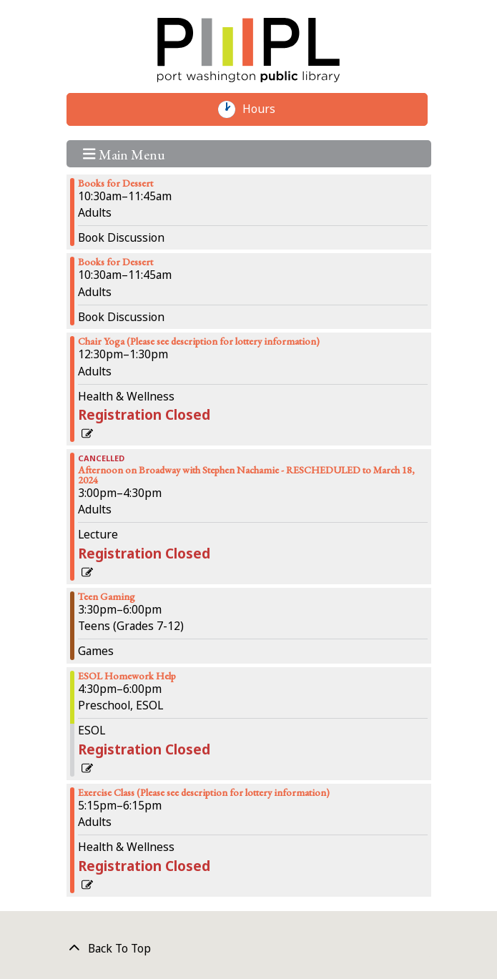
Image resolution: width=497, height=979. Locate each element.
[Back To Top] (249, 949)
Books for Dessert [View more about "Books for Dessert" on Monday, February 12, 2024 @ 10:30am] (115, 183)
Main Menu (124, 153)
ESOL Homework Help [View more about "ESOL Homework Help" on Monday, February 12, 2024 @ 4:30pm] (127, 676)
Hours (266, 109)
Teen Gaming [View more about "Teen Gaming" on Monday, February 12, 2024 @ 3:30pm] (106, 596)
